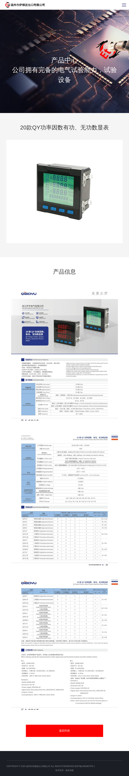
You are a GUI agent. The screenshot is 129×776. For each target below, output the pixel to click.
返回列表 (64, 730)
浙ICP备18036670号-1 (85, 766)
